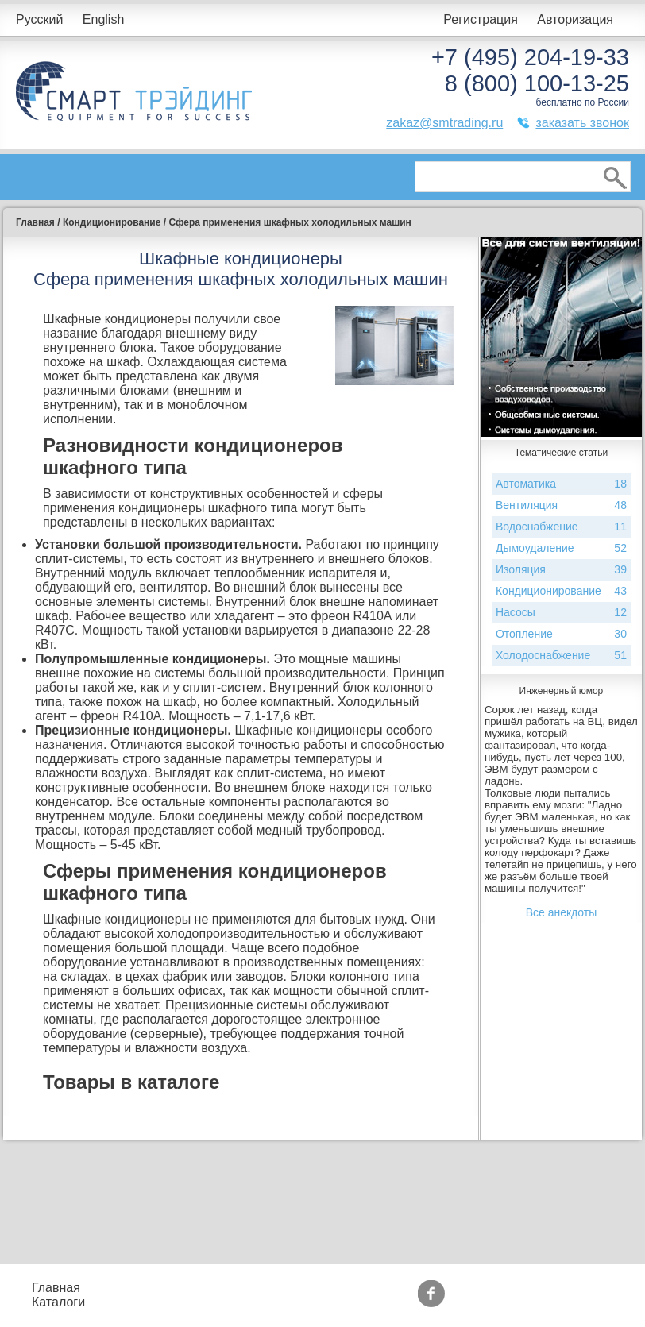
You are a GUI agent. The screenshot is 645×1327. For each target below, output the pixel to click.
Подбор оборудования (264, 1288)
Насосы (561, 612)
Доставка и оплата (277, 1309)
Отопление (561, 634)
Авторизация (575, 19)
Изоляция (561, 570)
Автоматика (561, 484)
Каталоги (58, 1302)
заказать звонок (582, 122)
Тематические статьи (534, 1302)
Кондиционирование (561, 591)
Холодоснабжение (561, 655)
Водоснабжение (561, 527)
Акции (398, 1287)
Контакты (144, 1309)
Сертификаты (421, 1302)
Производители (539, 1280)
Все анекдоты (561, 912)
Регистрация (480, 19)
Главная (56, 1287)
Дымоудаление (561, 548)
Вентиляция (561, 505)
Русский (39, 19)
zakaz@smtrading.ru (444, 122)
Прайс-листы (137, 1288)
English (103, 19)
